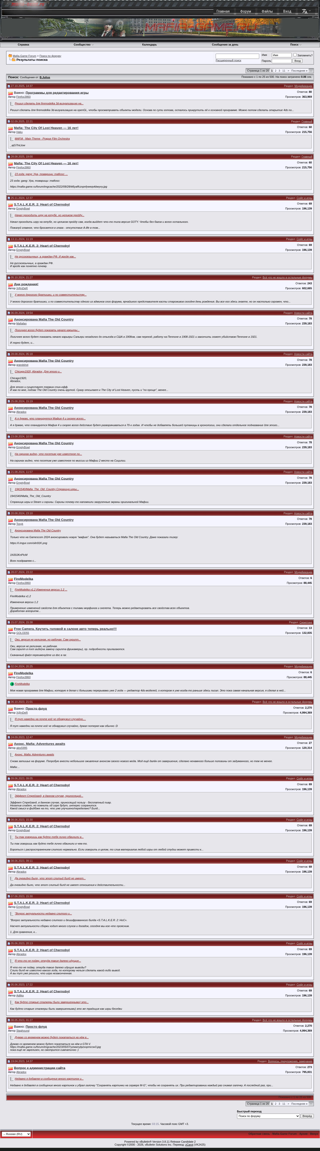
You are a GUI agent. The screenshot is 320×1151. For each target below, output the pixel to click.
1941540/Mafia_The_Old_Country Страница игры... (47, 489)
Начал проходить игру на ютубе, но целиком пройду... (49, 215)
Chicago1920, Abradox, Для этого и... (38, 371)
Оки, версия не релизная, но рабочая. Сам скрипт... (48, 639)
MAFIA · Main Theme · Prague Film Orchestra (42, 138)
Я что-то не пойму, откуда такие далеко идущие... (48, 960)
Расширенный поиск (228, 60)
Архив (303, 1133)
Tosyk (19, 523)
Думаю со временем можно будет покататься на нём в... (52, 1037)
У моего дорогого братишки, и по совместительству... (51, 294)
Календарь (149, 44)
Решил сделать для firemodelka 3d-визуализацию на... (49, 103)
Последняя (299, 70)
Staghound (22, 1030)
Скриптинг (306, 622)
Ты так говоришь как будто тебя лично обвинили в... (49, 836)
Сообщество (84, 44)
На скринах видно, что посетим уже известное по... (48, 453)
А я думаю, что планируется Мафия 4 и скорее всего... (50, 418)
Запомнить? (303, 55)
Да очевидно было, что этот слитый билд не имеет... (50, 878)
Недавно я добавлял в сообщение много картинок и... (49, 1078)
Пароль (266, 60)
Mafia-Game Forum (24, 55)
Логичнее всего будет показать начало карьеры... (47, 330)
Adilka (20, 995)
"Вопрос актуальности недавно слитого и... (43, 913)
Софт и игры (304, 197)
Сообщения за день (225, 44)
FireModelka (22, 683)
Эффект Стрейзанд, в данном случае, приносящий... (49, 795)
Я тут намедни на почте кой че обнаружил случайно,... (50, 719)
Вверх (314, 1133)
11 (283, 70)
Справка (23, 44)
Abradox (21, 411)
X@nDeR (22, 288)
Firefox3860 (23, 96)
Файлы (267, 11)
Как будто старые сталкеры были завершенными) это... (52, 1002)
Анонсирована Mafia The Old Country (38, 530)
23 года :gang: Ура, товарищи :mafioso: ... (41, 174)
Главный (307, 121)
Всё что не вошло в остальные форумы (287, 277)
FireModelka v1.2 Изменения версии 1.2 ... (41, 589)
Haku (19, 131)
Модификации (303, 85)
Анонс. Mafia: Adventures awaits (34, 754)
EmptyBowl (23, 208)
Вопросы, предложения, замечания (290, 1061)
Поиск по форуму (50, 55)
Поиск (296, 44)
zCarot (189, 1144)
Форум (245, 11)
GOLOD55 (22, 632)
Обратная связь (259, 1133)
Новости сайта (303, 312)
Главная (223, 11)
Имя (264, 54)
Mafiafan (21, 323)
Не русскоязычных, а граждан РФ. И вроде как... (45, 256)
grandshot (22, 364)
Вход (287, 11)
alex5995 (21, 747)
